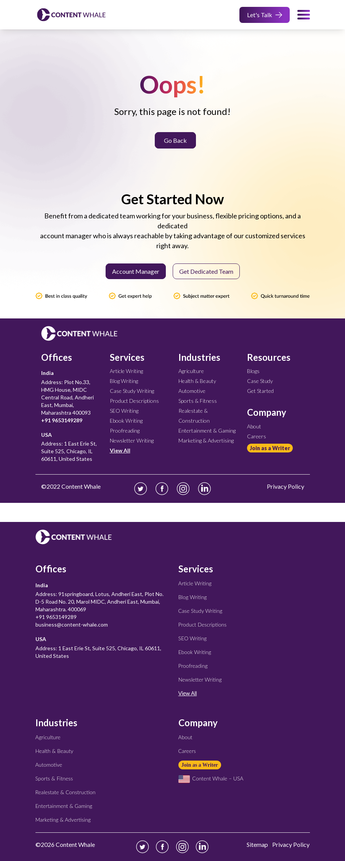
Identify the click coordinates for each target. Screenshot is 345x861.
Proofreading (125, 430)
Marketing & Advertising (206, 440)
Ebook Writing (126, 420)
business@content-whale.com (71, 624)
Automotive (191, 391)
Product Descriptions (134, 400)
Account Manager (135, 271)
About (254, 426)
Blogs (253, 371)
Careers (256, 436)
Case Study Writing (132, 391)
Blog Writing (124, 381)
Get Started (260, 391)
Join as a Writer (270, 448)
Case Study (260, 381)
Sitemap (257, 844)
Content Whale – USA (211, 778)
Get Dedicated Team (206, 271)
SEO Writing (124, 410)
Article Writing (126, 371)
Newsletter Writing (132, 440)
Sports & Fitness (197, 400)
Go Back (175, 140)
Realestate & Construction (65, 792)
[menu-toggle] (303, 14)
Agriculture (191, 371)
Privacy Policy (291, 844)
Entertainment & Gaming (207, 430)
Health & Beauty (197, 381)
